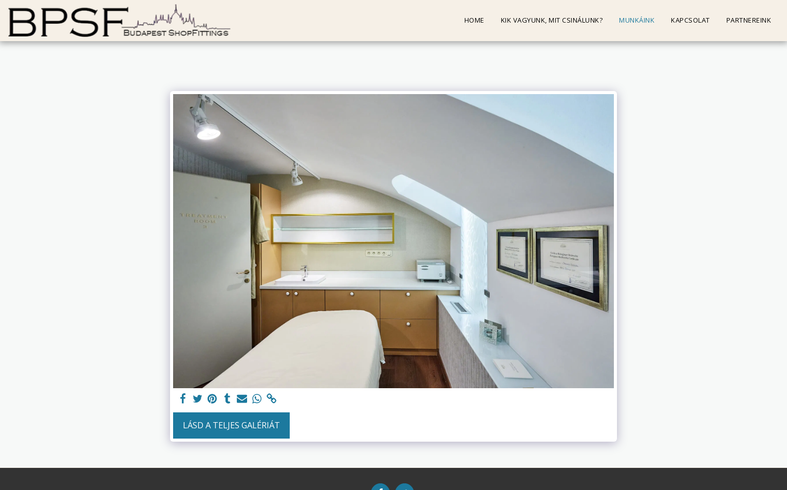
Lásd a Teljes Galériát (231, 425)
